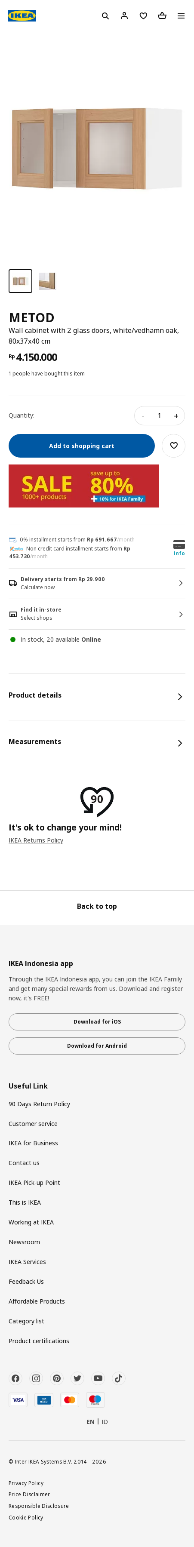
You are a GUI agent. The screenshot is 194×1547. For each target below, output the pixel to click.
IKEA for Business (33, 1143)
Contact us (24, 1163)
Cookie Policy (26, 1517)
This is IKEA (25, 1202)
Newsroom (24, 1242)
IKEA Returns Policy (36, 840)
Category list (26, 1321)
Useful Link (28, 1086)
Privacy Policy (26, 1482)
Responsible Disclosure (39, 1505)
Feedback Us (26, 1281)
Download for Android (97, 1045)
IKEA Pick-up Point (34, 1182)
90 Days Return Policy (39, 1104)
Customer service (33, 1123)
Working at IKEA (31, 1222)
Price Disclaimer (29, 1494)
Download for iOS (97, 1021)
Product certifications (39, 1341)
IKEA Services (27, 1262)
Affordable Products (37, 1301)
